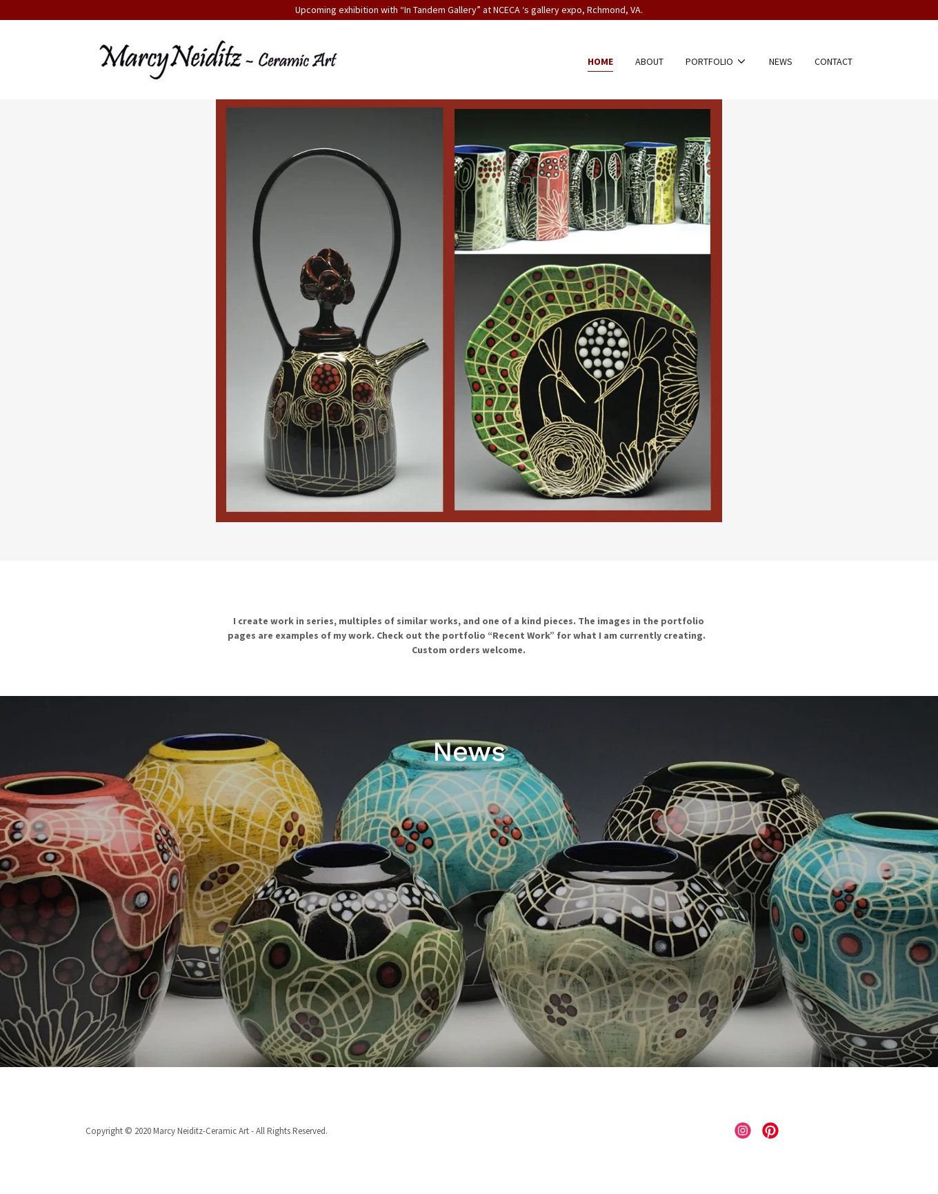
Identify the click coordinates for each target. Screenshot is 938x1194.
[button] (716, 61)
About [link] (649, 61)
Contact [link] (833, 61)
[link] (218, 58)
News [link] (780, 61)
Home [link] (600, 61)
